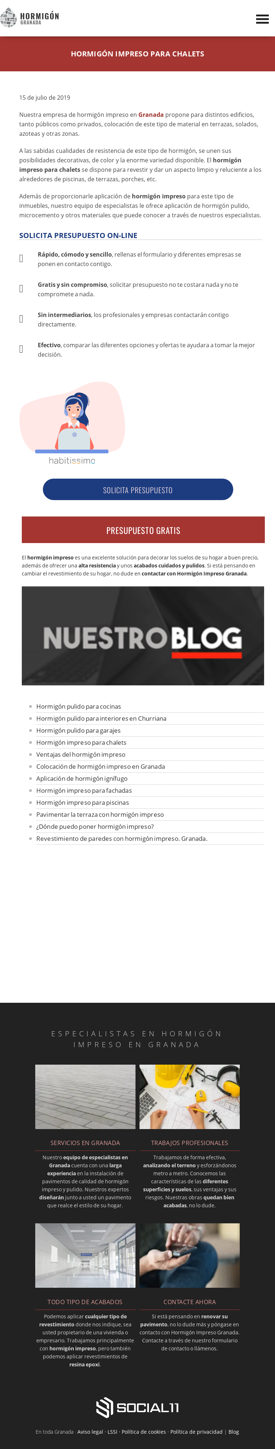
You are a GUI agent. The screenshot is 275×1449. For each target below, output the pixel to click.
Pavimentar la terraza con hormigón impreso (100, 814)
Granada (151, 115)
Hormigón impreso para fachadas (84, 790)
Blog (234, 1431)
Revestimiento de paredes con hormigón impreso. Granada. (122, 838)
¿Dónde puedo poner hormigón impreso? (95, 826)
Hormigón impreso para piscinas (82, 802)
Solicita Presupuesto (138, 489)
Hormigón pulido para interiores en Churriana (101, 718)
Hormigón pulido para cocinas (78, 706)
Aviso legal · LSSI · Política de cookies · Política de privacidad (150, 1431)
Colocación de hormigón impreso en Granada (100, 766)
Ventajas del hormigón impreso (81, 754)
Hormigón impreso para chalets (81, 742)
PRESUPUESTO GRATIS (143, 530)
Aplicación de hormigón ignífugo (82, 778)
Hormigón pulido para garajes (78, 730)
